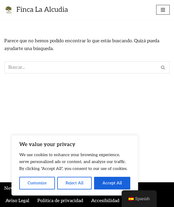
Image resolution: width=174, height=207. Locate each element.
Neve (10, 188)
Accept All (112, 183)
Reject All (74, 183)
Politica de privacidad (60, 201)
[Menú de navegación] (163, 10)
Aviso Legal (17, 201)
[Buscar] (80, 67)
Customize (37, 183)
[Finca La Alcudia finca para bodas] (36, 10)
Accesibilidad (105, 201)
